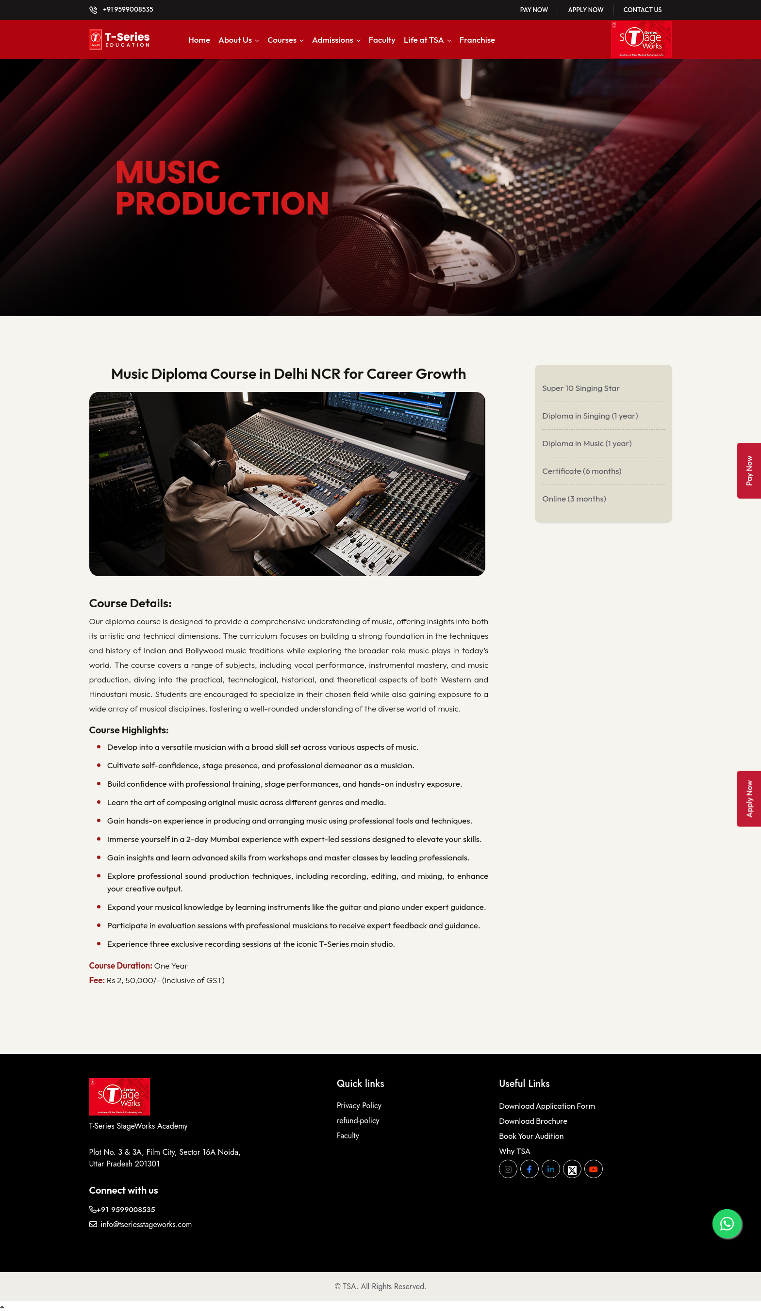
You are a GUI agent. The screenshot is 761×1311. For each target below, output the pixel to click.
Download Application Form (547, 1103)
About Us (235, 39)
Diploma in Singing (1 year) (590, 415)
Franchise (478, 39)
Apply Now (585, 10)
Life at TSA (424, 39)
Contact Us (643, 10)
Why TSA (514, 1148)
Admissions (332, 39)
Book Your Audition (531, 1133)
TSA (349, 1283)
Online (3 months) (574, 498)
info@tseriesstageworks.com (140, 1221)
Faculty (382, 39)
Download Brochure (533, 1118)
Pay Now (534, 10)
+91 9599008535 (121, 9)
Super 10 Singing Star (581, 388)
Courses (282, 39)
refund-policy (358, 1117)
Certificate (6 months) (581, 471)
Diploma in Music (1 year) (586, 443)
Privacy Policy (359, 1102)
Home (199, 39)
